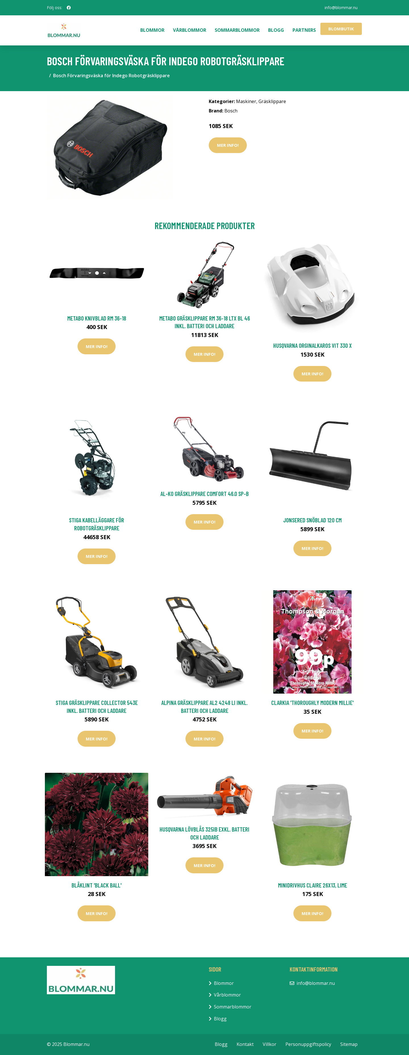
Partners (304, 30)
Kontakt (245, 1044)
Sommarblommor (237, 30)
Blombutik (341, 29)
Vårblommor (189, 30)
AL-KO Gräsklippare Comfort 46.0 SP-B (204, 493)
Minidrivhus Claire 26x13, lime (312, 885)
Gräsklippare (272, 101)
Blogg (276, 30)
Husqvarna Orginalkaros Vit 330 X (312, 345)
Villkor (269, 1044)
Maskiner (246, 101)
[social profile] (68, 7)
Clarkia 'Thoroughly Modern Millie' (312, 702)
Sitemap (349, 1044)
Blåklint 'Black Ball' (97, 885)
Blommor (152, 30)
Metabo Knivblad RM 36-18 (96, 318)
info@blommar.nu (341, 7)
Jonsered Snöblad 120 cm (312, 520)
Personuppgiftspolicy (308, 1044)
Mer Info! (228, 145)
